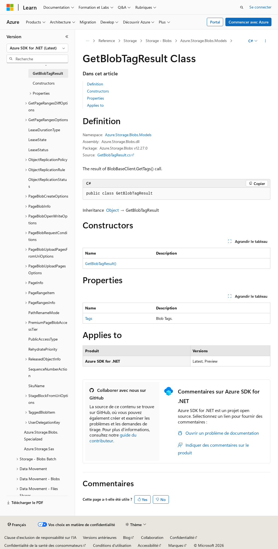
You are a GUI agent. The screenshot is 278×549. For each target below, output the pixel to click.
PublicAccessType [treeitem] (43, 339)
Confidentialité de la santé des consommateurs (43, 545)
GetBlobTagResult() (100, 263)
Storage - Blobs (159, 40)
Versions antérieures (99, 537)
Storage (130, 40)
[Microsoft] (10, 7)
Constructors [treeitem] (44, 83)
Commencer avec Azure (248, 22)
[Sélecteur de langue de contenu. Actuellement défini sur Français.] (16, 524)
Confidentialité (182, 537)
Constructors (98, 91)
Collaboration (152, 537)
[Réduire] (67, 36)
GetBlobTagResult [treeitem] (48, 73)
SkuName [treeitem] (36, 385)
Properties (95, 98)
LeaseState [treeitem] (37, 139)
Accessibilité (148, 545)
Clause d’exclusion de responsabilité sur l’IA (40, 537)
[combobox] (37, 48)
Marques (175, 545)
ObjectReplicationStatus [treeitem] (47, 183)
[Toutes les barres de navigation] (87, 41)
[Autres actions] (265, 41)
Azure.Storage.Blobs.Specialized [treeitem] (41, 435)
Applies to (95, 105)
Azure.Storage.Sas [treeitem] (39, 448)
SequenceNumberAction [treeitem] (47, 372)
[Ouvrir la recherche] (241, 7)
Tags (88, 318)
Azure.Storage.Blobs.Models (203, 40)
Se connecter (260, 7)
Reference (106, 40)
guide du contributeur (112, 437)
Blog (126, 537)
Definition (95, 83)
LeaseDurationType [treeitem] (44, 129)
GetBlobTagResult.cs (114, 154)
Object (112, 210)
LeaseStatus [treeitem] (38, 149)
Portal (215, 22)
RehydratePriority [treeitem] (42, 349)
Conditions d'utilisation (112, 545)
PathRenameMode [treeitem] (43, 312)
